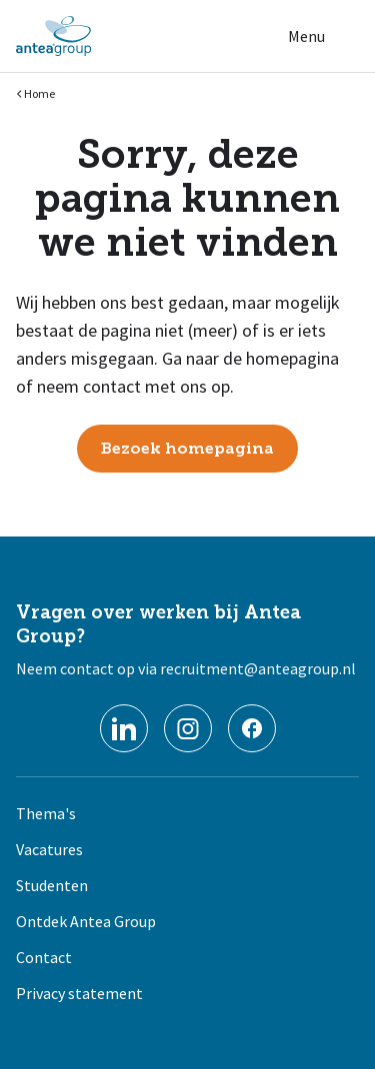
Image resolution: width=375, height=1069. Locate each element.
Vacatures (49, 849)
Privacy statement (79, 993)
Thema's (46, 813)
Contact (44, 957)
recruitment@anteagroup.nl (258, 668)
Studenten (52, 885)
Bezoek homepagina (187, 449)
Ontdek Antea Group (86, 921)
